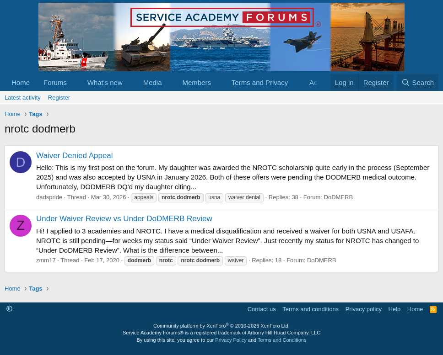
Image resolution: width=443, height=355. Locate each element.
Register (59, 97)
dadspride (49, 197)
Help (395, 309)
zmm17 (46, 260)
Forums (55, 82)
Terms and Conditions (282, 340)
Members (196, 82)
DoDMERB (338, 197)
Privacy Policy (230, 340)
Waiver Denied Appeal (74, 155)
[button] (74, 82)
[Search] (417, 82)
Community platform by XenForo (221, 326)
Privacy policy (364, 309)
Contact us (262, 309)
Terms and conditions (310, 309)
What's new (105, 82)
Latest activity (23, 97)
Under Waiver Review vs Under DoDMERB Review (124, 218)
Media (152, 82)
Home (20, 82)
